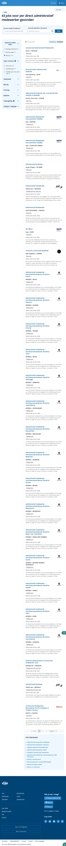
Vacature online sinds (12, 43)
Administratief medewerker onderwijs (38, 745)
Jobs (4, 12)
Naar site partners (21, 831)
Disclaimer (5, 841)
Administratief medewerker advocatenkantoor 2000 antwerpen (42, 756)
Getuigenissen (20, 799)
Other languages (39, 841)
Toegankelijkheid (14, 841)
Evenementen (20, 793)
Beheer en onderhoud (33, 767)
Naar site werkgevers (21, 827)
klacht (57, 811)
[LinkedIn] (49, 821)
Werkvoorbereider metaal (34, 764)
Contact (4, 817)
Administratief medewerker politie (37, 750)
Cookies (30, 841)
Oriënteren (5, 799)
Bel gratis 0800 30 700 (54, 798)
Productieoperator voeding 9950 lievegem (39, 762)
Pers (3, 814)
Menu (62, 3)
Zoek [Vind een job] (58, 31)
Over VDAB (5, 808)
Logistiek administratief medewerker (37, 747)
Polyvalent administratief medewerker (38, 752)
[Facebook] (45, 821)
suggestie (51, 811)
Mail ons (50, 802)
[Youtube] (54, 821)
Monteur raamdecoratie (34, 759)
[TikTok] (62, 821)
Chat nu (49, 807)
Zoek (54, 3)
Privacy (24, 841)
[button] (64, 632)
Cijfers (18, 796)
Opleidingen (5, 796)
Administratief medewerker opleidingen (38, 742)
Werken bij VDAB (6, 811)
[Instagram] (58, 821)
